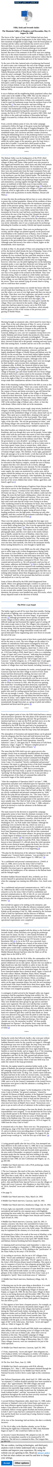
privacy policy (44, 1453)
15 (8, 680)
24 (48, 1135)
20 (44, 857)
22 (14, 941)
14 (50, 665)
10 (30, 517)
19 (39, 849)
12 (32, 564)
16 (30, 704)
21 (9, 900)
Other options (22, 1463)
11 (23, 527)
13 (8, 618)
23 (9, 1028)
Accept (7, 1463)
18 (20, 838)
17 (35, 747)
